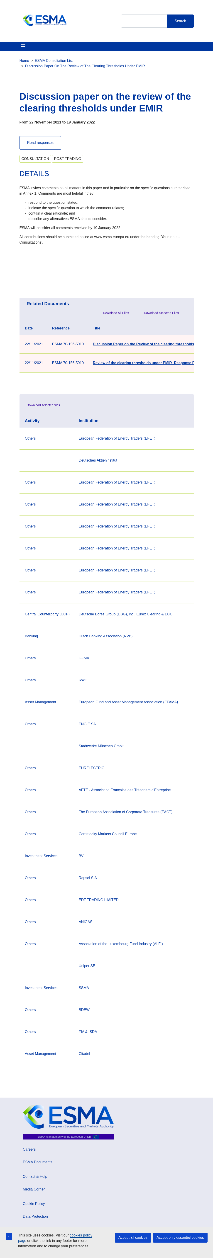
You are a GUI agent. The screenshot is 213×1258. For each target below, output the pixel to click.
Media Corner (34, 1189)
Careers (29, 1149)
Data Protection (35, 1216)
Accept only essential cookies (180, 1237)
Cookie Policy (34, 1204)
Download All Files (116, 313)
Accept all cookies (132, 1237)
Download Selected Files (161, 313)
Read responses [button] (40, 143)
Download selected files (43, 405)
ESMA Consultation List (54, 61)
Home (24, 61)
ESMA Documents (37, 1162)
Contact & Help (35, 1176)
